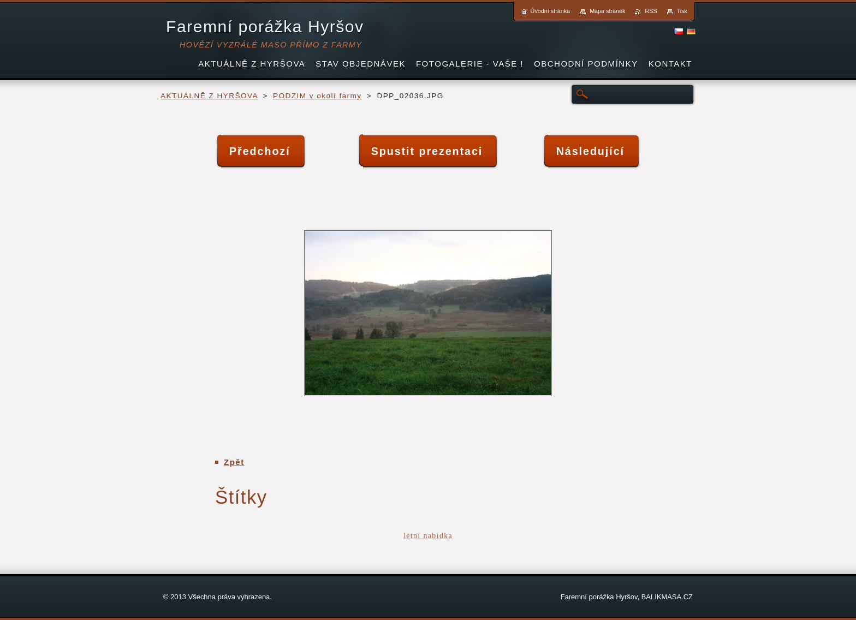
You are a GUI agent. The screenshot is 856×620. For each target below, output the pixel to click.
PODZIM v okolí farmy (317, 96)
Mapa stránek (607, 11)
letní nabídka (428, 536)
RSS (651, 11)
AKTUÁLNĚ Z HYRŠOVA (209, 96)
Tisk (682, 11)
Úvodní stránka (550, 11)
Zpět (234, 462)
